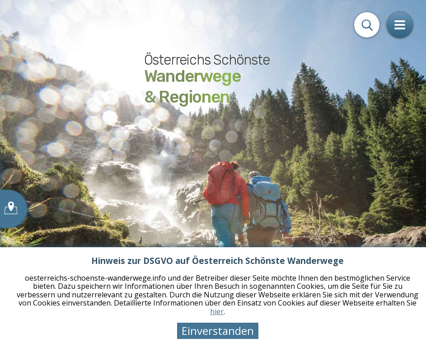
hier (217, 311)
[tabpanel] (213, 174)
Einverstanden (218, 330)
